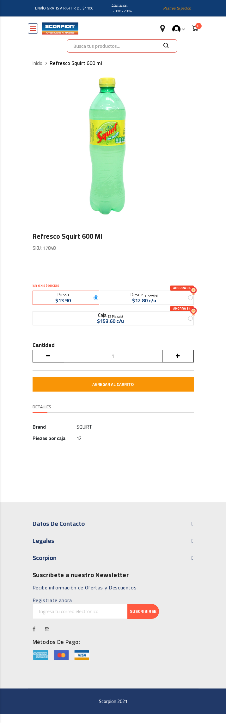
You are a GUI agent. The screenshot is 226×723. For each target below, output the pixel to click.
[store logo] (60, 28)
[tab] (42, 416)
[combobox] (122, 46)
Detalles (42, 416)
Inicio (37, 63)
